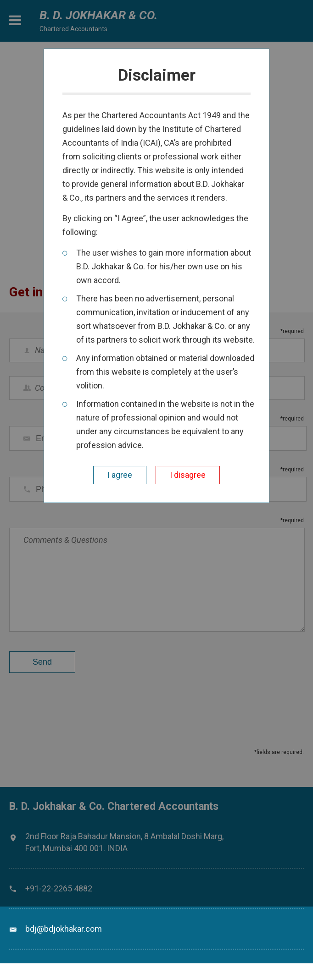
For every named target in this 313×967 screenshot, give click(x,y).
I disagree (188, 475)
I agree (119, 475)
